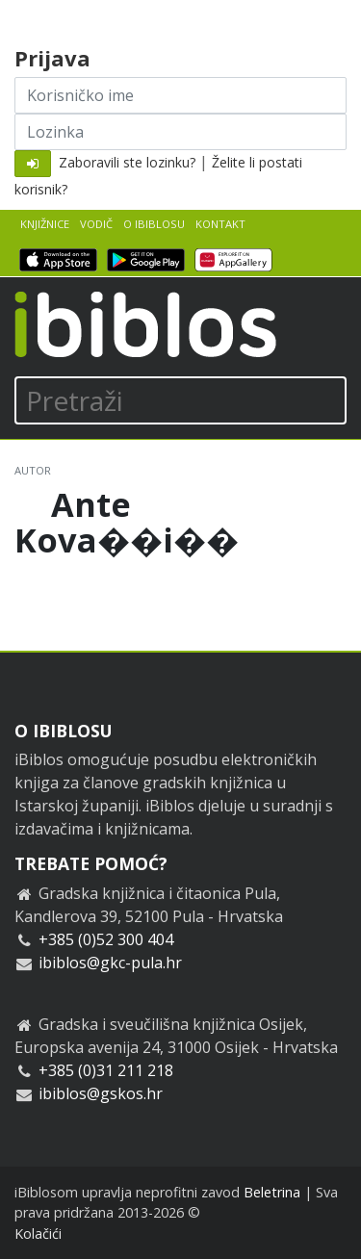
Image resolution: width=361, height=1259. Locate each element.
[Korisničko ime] (180, 95)
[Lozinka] (180, 132)
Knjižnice (44, 224)
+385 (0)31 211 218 (106, 1070)
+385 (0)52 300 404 (106, 939)
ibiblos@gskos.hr (101, 1093)
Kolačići (38, 1233)
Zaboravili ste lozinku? (127, 162)
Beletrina (272, 1192)
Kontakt (220, 224)
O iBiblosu (154, 224)
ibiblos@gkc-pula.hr (110, 962)
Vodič (96, 224)
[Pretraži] (180, 400)
